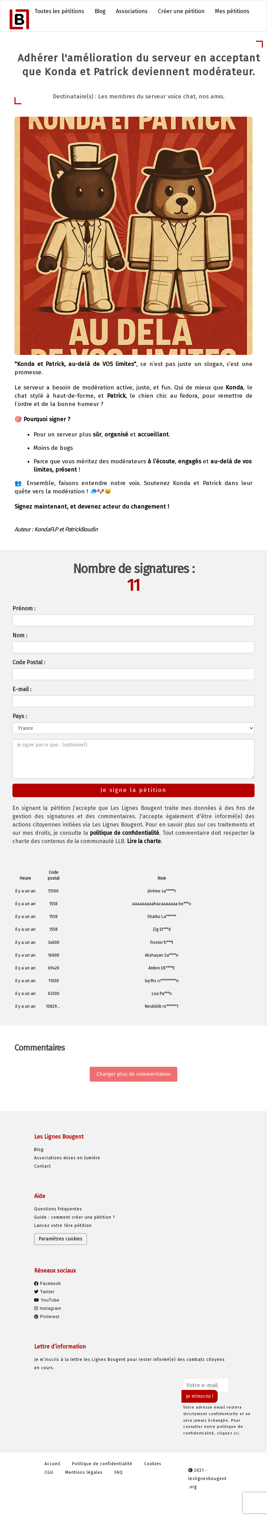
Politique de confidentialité (102, 1463)
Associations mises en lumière (67, 1158)
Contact (42, 1166)
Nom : (19, 635)
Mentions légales (84, 1472)
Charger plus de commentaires (133, 1074)
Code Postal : (28, 662)
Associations (132, 11)
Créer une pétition (181, 11)
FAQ (119, 1472)
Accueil (52, 1463)
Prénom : (24, 608)
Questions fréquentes (58, 1209)
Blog (100, 11)
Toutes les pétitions (59, 11)
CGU (48, 1472)
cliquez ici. (228, 1433)
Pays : (19, 716)
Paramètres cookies (60, 1239)
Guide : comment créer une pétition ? (74, 1217)
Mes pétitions (232, 11)
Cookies (152, 1463)
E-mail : (21, 689)
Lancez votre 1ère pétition (63, 1225)
